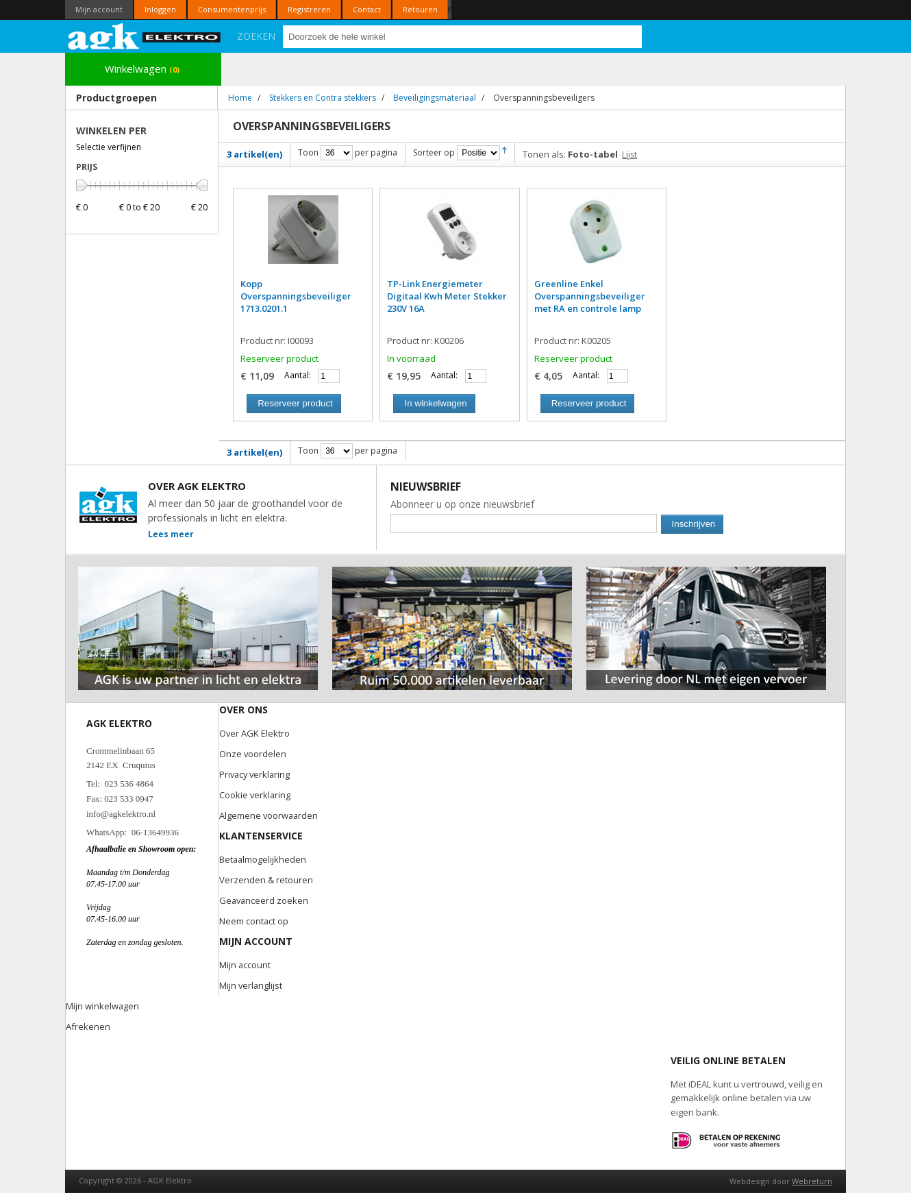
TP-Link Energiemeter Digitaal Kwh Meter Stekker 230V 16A (447, 296)
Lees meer (171, 534)
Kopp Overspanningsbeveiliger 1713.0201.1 (295, 296)
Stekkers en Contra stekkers (322, 97)
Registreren (309, 9)
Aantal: (297, 375)
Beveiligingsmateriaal (434, 97)
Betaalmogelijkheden (263, 859)
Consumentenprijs (232, 9)
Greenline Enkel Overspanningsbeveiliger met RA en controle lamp (589, 296)
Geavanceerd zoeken (264, 900)
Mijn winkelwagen (103, 1006)
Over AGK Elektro (254, 733)
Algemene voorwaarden (269, 815)
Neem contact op (254, 921)
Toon (308, 152)
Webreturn (812, 1181)
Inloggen (160, 9)
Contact (367, 9)
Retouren (420, 9)
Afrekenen (88, 1026)
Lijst (629, 154)
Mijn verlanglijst (251, 985)
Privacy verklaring (256, 774)
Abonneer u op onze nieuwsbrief (462, 504)
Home (240, 97)
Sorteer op (434, 152)
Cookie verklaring (255, 795)
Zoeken (256, 35)
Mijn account (99, 9)
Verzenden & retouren (266, 880)
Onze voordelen (253, 754)
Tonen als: (544, 154)
